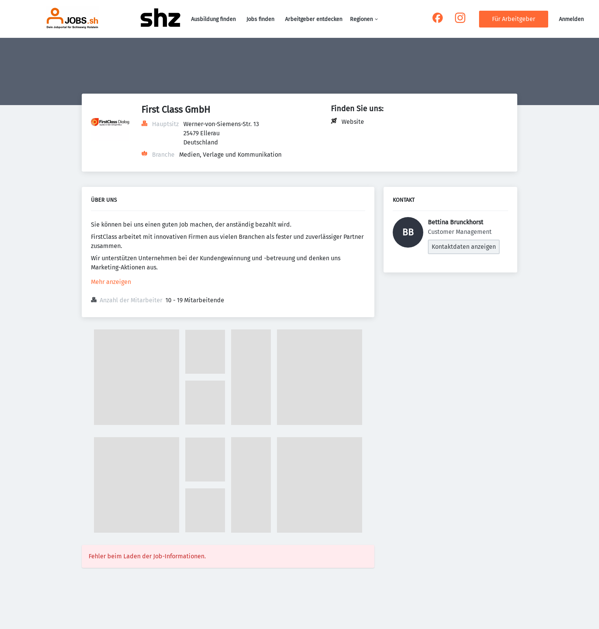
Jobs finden (260, 19)
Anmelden (571, 19)
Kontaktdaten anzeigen (464, 246)
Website (353, 121)
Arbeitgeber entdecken (313, 19)
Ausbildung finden (213, 19)
